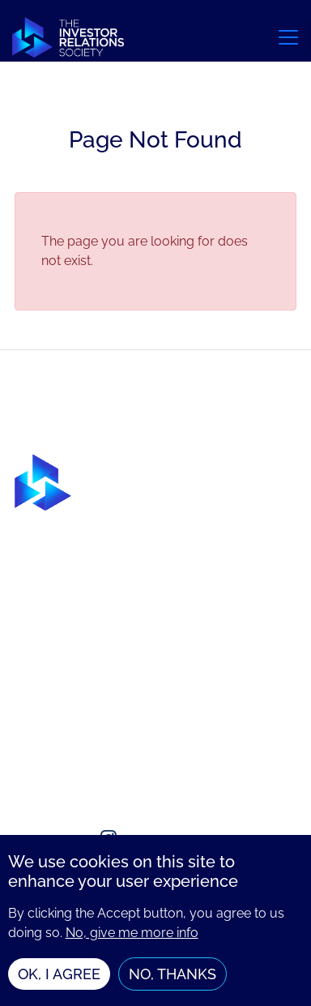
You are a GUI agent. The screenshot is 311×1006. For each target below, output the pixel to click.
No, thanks (172, 979)
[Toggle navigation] (288, 37)
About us (42, 714)
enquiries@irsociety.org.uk (94, 779)
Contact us (48, 747)
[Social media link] (31, 838)
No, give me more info (132, 938)
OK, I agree (59, 979)
